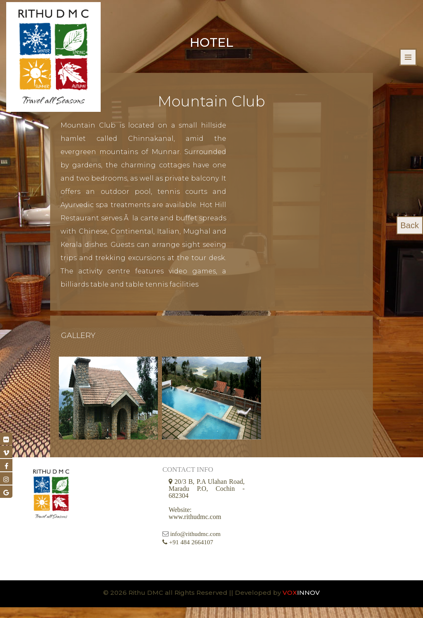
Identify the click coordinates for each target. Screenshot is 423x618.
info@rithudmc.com (195, 544)
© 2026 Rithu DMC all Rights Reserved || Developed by (193, 603)
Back (410, 225)
